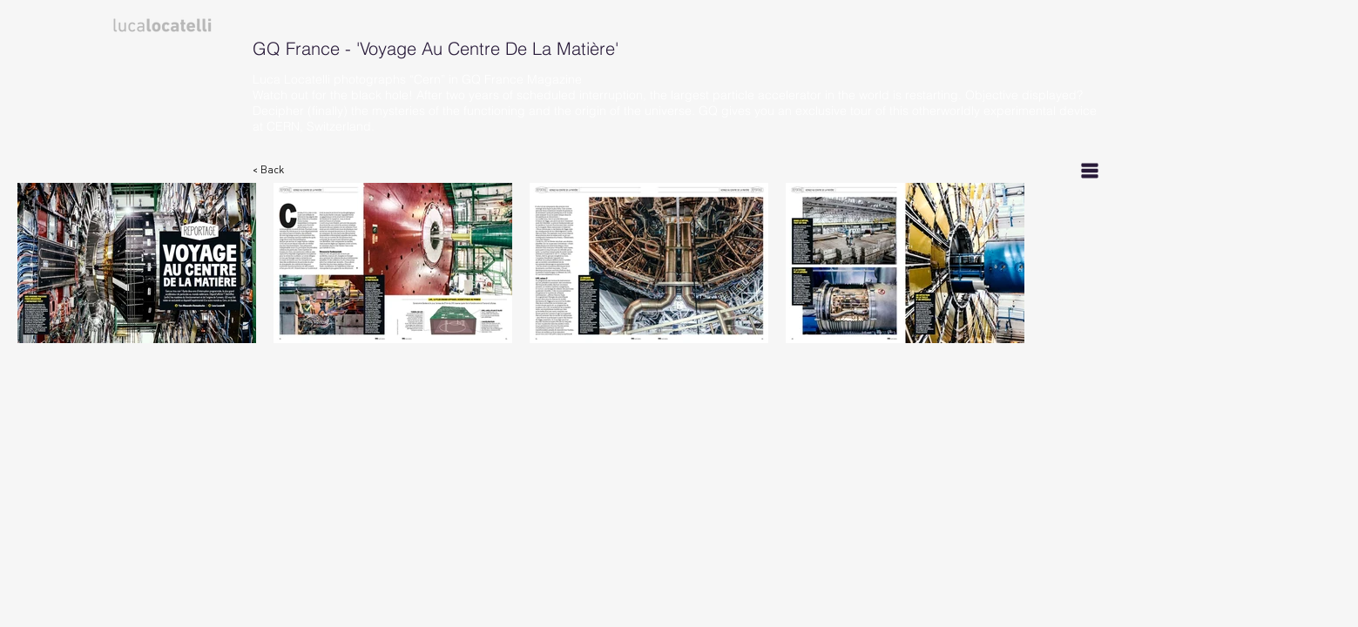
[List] (1090, 170)
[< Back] (278, 170)
